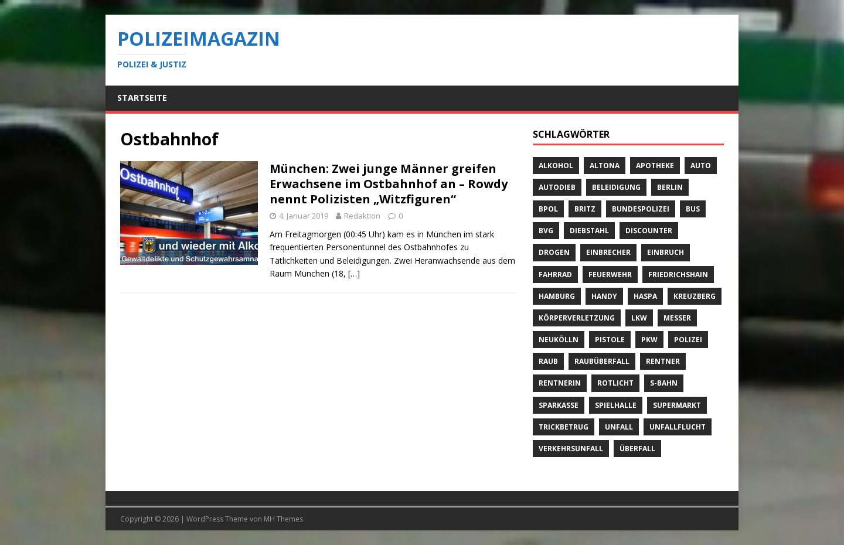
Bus (693, 209)
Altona (605, 166)
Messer (677, 318)
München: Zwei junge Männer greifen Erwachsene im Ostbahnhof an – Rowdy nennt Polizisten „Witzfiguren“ (389, 184)
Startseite (142, 97)
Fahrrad (555, 275)
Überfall (637, 449)
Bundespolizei (640, 209)
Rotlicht (615, 383)
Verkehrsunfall (571, 449)
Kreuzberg (694, 296)
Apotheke (655, 166)
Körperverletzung (577, 318)
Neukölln (558, 340)
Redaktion (362, 215)
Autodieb (557, 187)
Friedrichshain (678, 275)
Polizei (688, 340)
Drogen (554, 252)
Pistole (610, 340)
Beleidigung (616, 187)
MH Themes (283, 519)
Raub (548, 361)
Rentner (663, 361)
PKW (649, 340)
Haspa (645, 296)
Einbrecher (608, 252)
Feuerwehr (610, 275)
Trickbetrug (563, 427)
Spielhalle (616, 405)
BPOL (548, 209)
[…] (354, 273)
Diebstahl (589, 231)
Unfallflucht (677, 427)
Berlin (670, 187)
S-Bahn (664, 383)
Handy (604, 296)
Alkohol (556, 166)
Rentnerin (560, 383)
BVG (546, 231)
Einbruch (665, 252)
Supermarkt (677, 405)
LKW (639, 318)
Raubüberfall (601, 361)
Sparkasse (558, 405)
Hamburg (557, 296)
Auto (700, 166)
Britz (584, 209)
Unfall (619, 427)
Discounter (648, 231)
